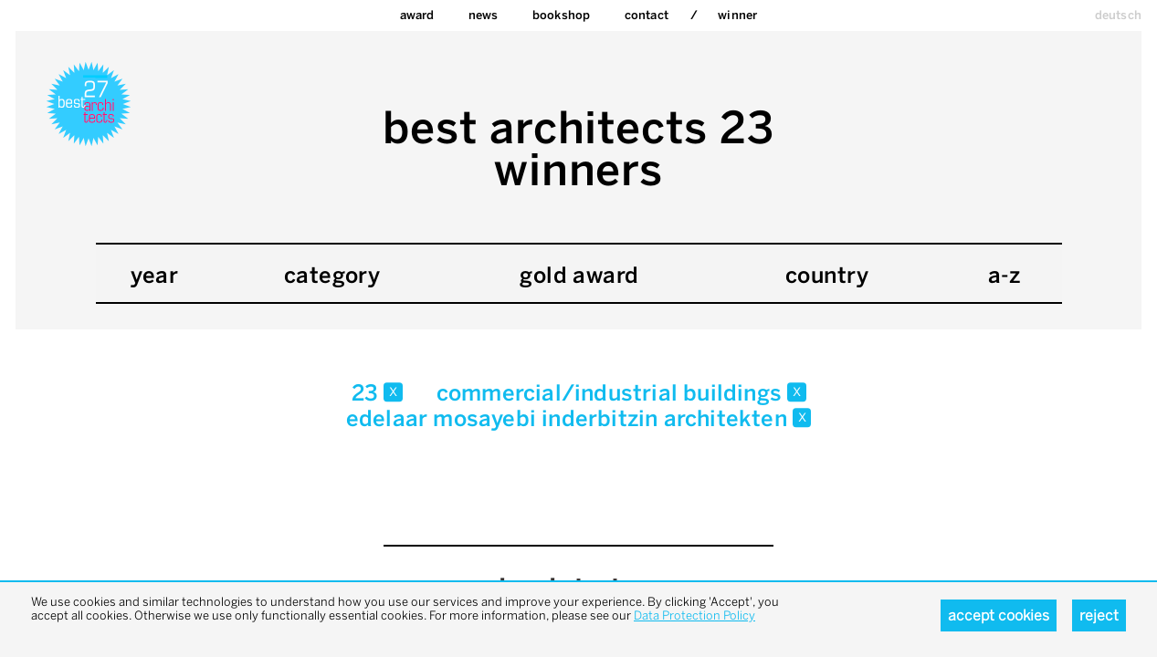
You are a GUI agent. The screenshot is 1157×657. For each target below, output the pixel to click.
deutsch (1118, 15)
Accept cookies (998, 615)
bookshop (561, 15)
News (483, 15)
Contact (646, 15)
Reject (1099, 615)
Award (417, 15)
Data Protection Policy (694, 615)
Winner (737, 15)
